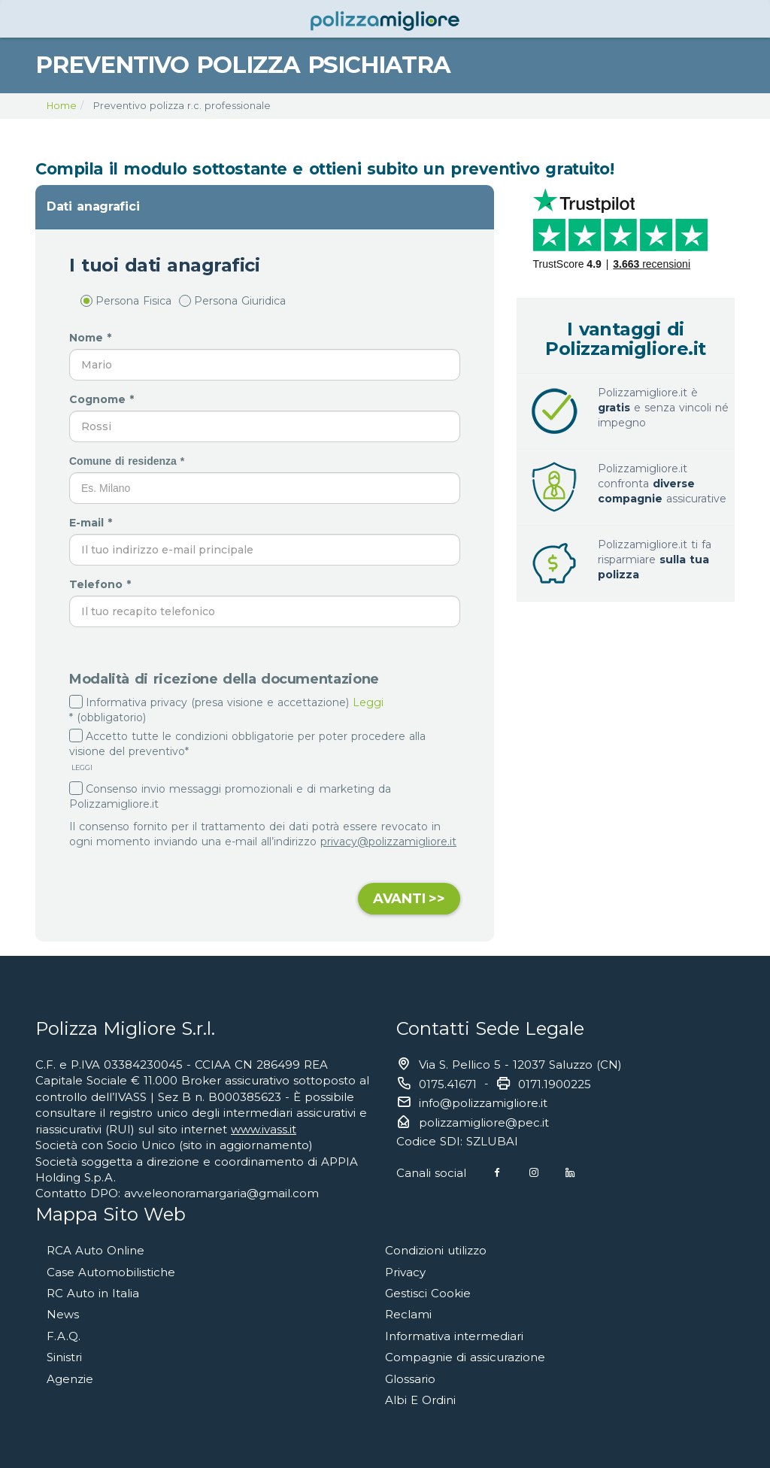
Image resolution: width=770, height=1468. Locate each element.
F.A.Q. (63, 1336)
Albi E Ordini (420, 1400)
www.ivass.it (263, 1129)
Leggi (368, 702)
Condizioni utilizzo (436, 1250)
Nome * (92, 337)
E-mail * (92, 522)
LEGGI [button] (80, 767)
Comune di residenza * (128, 461)
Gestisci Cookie (428, 1293)
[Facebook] (497, 1173)
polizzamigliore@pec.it (484, 1122)
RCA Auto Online (95, 1250)
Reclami (408, 1314)
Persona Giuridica (232, 301)
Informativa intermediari (454, 1336)
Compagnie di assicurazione (465, 1357)
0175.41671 (448, 1084)
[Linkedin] (570, 1173)
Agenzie (70, 1379)
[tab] (264, 207)
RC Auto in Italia (93, 1293)
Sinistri (64, 1357)
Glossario (410, 1379)
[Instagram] (534, 1173)
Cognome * (103, 399)
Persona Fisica (125, 301)
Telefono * (102, 584)
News (63, 1314)
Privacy (405, 1272)
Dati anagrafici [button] (93, 206)
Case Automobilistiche (111, 1272)
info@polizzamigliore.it (483, 1103)
